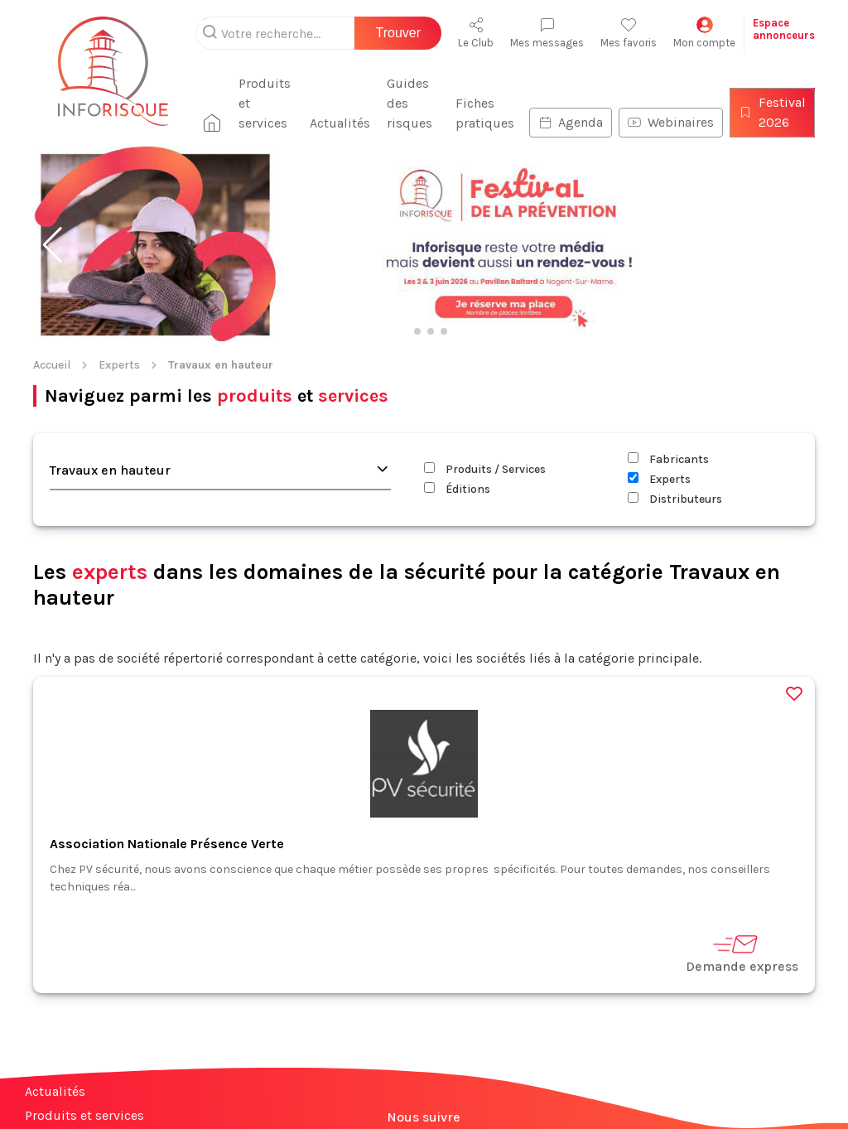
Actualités (340, 123)
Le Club (476, 33)
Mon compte (704, 33)
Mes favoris (628, 33)
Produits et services (264, 103)
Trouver (398, 33)
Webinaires (671, 122)
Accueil (51, 365)
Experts (119, 365)
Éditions (457, 489)
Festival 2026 (772, 112)
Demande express (742, 953)
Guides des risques (409, 103)
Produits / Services (485, 469)
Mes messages (547, 33)
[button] (52, 245)
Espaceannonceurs (784, 29)
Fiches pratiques (484, 113)
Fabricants (668, 459)
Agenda (570, 122)
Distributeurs (675, 499)
